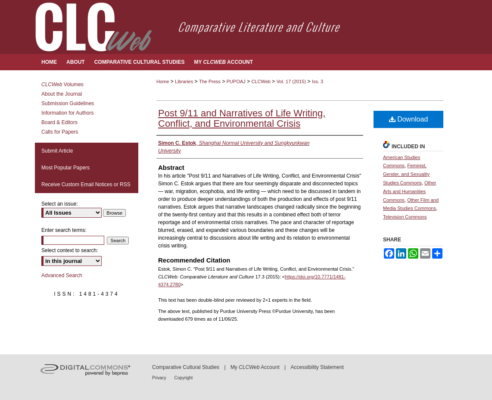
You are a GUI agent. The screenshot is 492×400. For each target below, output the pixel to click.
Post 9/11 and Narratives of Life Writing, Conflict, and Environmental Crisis (241, 118)
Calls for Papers (59, 132)
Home (162, 81)
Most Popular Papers (65, 168)
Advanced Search (61, 275)
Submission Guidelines (67, 103)
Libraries (184, 81)
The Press (210, 81)
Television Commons (405, 216)
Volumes (62, 84)
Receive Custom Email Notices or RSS (86, 184)
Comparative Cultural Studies (185, 367)
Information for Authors (67, 113)
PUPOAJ (236, 81)
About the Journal (61, 94)
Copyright (183, 377)
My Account (255, 367)
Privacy (160, 377)
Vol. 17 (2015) (291, 81)
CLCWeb (261, 81)
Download (408, 119)
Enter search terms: (64, 230)
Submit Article (57, 151)
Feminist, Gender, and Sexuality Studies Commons (406, 174)
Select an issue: (59, 204)
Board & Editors (59, 122)
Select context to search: (69, 250)
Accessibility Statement (317, 367)
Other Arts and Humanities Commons (409, 191)
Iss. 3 (317, 81)
